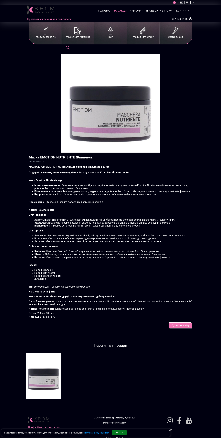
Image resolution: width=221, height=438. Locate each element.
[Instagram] (170, 420)
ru (193, 2)
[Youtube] (189, 420)
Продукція (119, 10)
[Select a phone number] (190, 19)
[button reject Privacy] (170, 430)
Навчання (136, 10)
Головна (104, 10)
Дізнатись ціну (180, 325)
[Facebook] (179, 420)
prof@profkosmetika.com (114, 423)
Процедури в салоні (159, 10)
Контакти (182, 10)
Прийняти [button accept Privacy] (119, 433)
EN (187, 2)
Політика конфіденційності (96, 433)
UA (181, 2)
